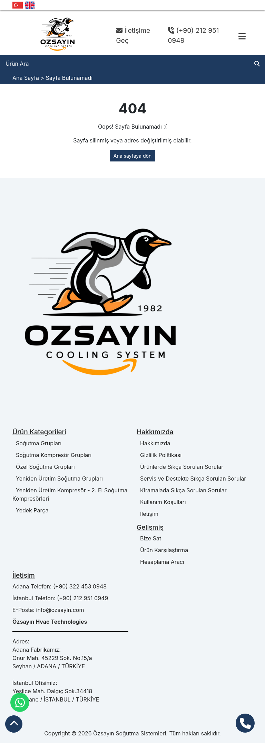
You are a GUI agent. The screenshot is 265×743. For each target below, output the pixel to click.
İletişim (147, 513)
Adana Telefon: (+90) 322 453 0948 (59, 586)
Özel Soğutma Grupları (43, 466)
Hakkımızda (153, 443)
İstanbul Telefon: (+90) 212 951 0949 (60, 598)
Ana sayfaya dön (132, 156)
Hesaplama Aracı (160, 561)
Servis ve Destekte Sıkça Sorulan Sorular (191, 478)
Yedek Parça (30, 510)
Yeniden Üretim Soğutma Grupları (57, 478)
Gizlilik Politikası (159, 455)
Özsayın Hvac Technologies (49, 621)
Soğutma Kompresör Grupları (51, 455)
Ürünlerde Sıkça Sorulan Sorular (180, 466)
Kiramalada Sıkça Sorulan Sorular (182, 490)
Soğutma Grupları (36, 443)
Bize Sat (149, 538)
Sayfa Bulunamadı (69, 77)
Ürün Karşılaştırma (162, 550)
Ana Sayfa (25, 77)
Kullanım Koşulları (161, 502)
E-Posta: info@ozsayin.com (48, 609)
